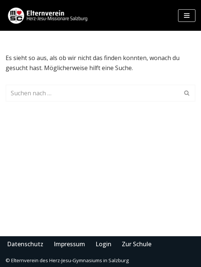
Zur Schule (136, 244)
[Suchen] (92, 93)
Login (103, 244)
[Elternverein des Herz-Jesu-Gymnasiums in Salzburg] (48, 15)
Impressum (69, 244)
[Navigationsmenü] (186, 15)
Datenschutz (25, 244)
